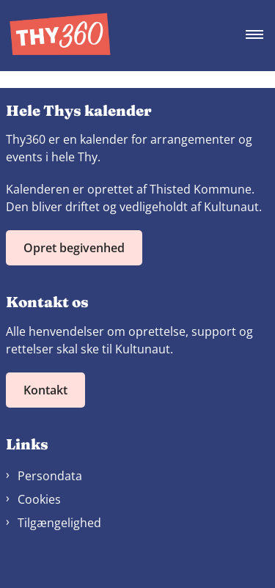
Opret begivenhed (74, 248)
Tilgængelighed (59, 523)
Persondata (50, 476)
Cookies (39, 499)
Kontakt (45, 390)
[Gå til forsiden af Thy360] (55, 35)
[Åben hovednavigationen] (260, 35)
